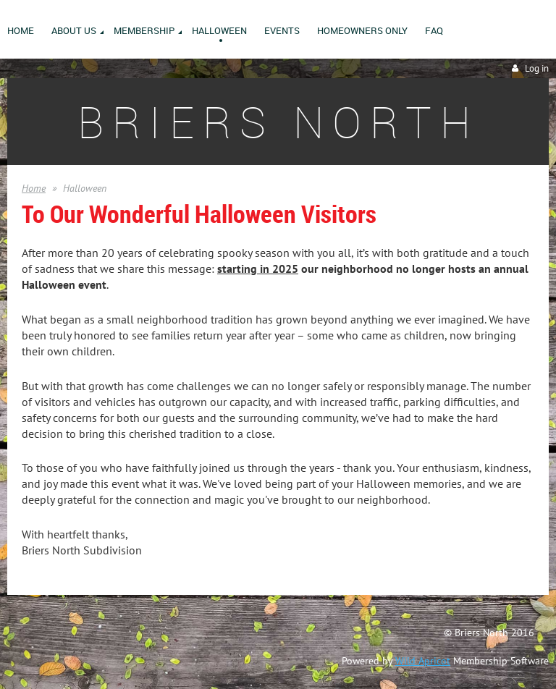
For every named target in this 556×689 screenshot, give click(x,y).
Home (34, 188)
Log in (537, 68)
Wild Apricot (422, 660)
